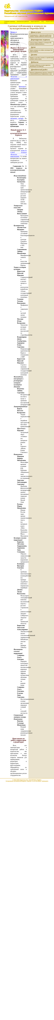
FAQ (42, 21)
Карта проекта (35, 21)
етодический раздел (39, 70)
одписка (34, 62)
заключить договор (16, 118)
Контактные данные (23, 21)
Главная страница (9, 21)
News (5, 23)
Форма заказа (50, 21)
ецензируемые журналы (40, 40)
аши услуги (36, 32)
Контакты (22, 86)
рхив (33, 47)
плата (34, 55)
